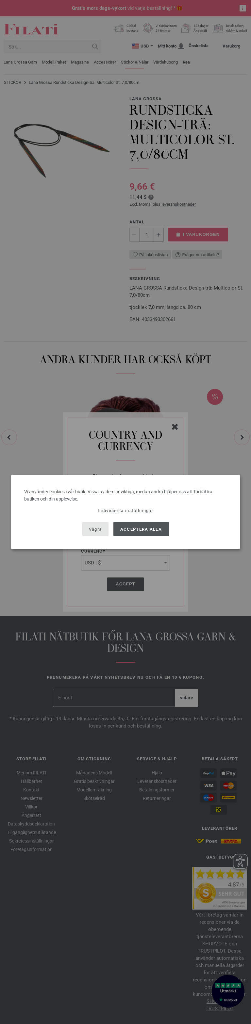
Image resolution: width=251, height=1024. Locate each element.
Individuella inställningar (125, 510)
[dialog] (125, 512)
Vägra (95, 528)
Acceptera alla (141, 528)
